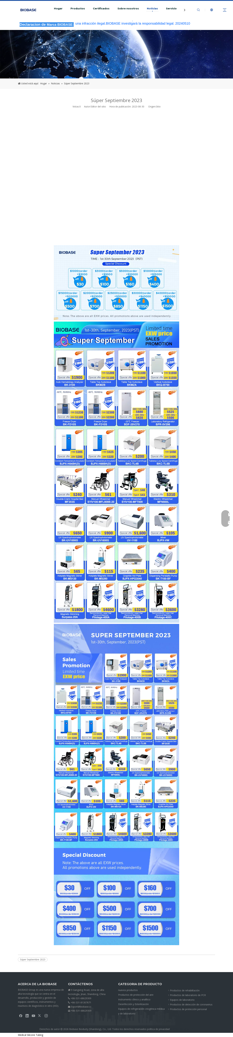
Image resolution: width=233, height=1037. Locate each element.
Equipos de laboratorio (182, 999)
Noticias (152, 9)
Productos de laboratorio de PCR (188, 995)
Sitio (158, 106)
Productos (78, 9)
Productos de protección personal (188, 1009)
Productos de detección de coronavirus (191, 1004)
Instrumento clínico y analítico (134, 999)
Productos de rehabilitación (185, 990)
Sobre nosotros (128, 9)
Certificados (101, 9)
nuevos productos (128, 990)
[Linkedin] (27, 1015)
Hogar (58, 9)
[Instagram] (46, 1015)
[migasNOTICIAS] (116, 54)
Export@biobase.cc (81, 1006)
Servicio (171, 9)
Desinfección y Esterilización (133, 1004)
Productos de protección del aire (135, 994)
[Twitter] (39, 1015)
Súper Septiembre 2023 (32, 959)
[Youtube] (33, 1015)
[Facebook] (20, 1015)
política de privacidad (158, 1029)
